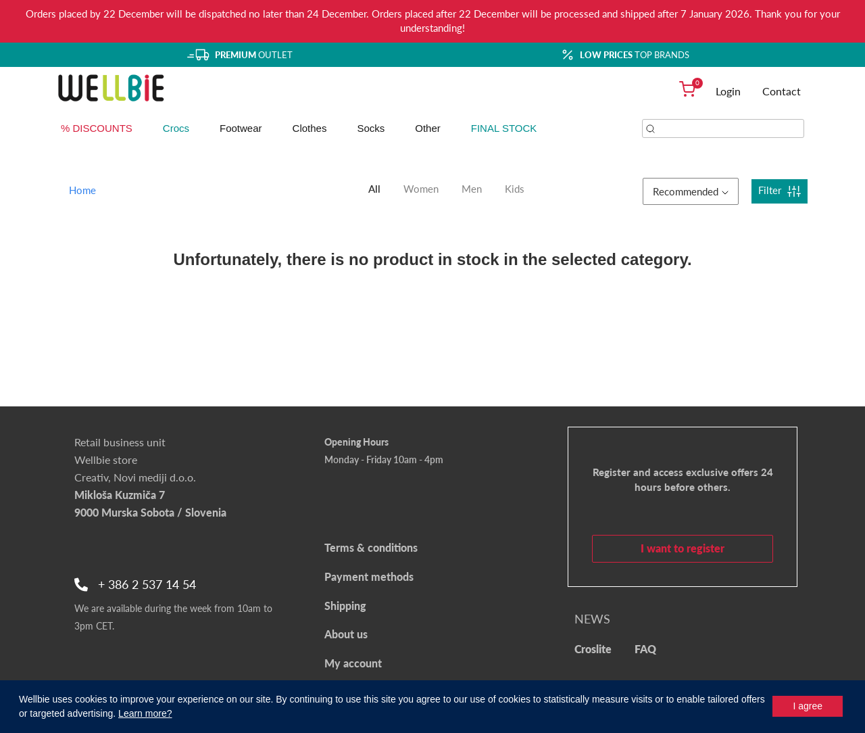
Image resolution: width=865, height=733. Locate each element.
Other (428, 128)
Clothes (310, 128)
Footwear (241, 128)
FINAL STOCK (504, 128)
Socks (371, 128)
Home (82, 190)
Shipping (345, 605)
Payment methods (369, 576)
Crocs (176, 128)
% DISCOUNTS (96, 128)
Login (728, 91)
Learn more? (145, 713)
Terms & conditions (371, 547)
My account (353, 663)
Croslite (593, 648)
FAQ (645, 648)
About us (346, 634)
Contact (781, 91)
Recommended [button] (690, 191)
